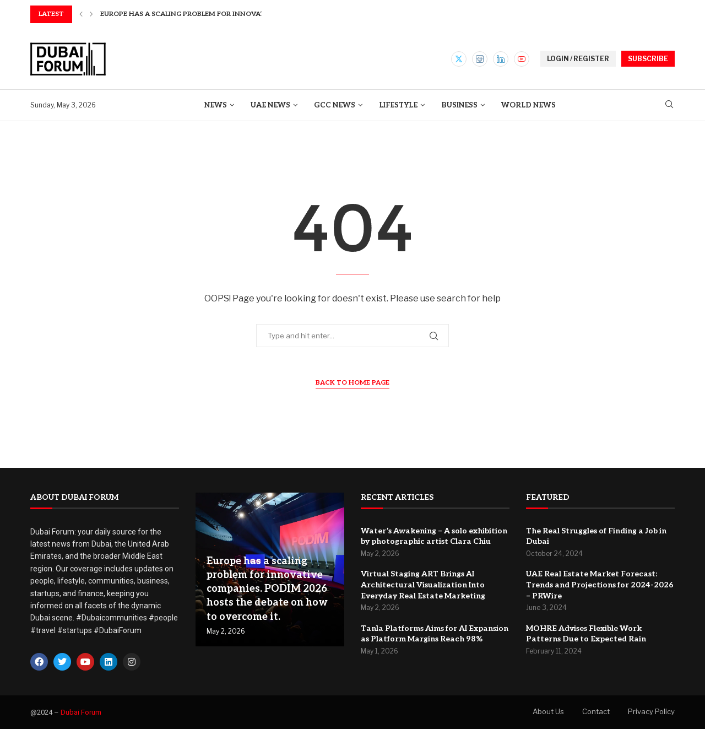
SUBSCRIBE (648, 59)
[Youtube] (521, 59)
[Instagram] (479, 59)
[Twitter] (459, 59)
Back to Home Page (352, 383)
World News (528, 105)
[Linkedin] (500, 59)
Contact (596, 711)
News (215, 105)
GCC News (334, 105)
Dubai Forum (81, 712)
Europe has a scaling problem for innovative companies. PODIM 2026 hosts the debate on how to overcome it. (267, 589)
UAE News (270, 105)
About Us (548, 711)
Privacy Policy (651, 711)
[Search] (669, 105)
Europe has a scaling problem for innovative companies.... (213, 14)
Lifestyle (398, 105)
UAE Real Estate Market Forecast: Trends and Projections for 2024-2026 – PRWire (600, 584)
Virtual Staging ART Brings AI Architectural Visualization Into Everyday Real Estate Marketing (423, 584)
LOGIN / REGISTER (578, 59)
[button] (81, 14)
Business (459, 105)
